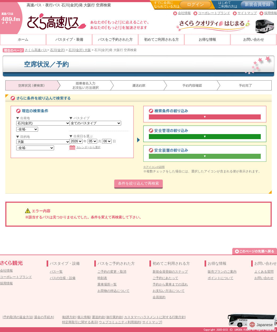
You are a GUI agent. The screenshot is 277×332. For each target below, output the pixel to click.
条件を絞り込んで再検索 (138, 183)
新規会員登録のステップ (170, 271)
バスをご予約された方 (115, 40)
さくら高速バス (36, 50)
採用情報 (270, 13)
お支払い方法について (169, 291)
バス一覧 (56, 271)
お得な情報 (207, 40)
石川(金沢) (57, 50)
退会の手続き (43, 317)
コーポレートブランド (214, 13)
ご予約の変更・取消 (111, 271)
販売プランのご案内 (222, 271)
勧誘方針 (69, 317)
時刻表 (102, 278)
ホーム (23, 40)
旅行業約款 (114, 317)
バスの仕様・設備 (62, 278)
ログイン (195, 4)
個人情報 (83, 317)
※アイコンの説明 (154, 166)
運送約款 (98, 317)
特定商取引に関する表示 (79, 322)
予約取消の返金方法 (17, 317)
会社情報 (184, 13)
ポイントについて (220, 278)
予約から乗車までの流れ (170, 284)
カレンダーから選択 (85, 147)
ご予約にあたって (165, 278)
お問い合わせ (253, 40)
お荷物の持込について (113, 291)
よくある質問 (264, 271)
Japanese (261, 324)
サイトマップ (247, 13)
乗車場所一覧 (107, 284)
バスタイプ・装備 (69, 40)
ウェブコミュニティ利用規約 (119, 322)
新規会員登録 (257, 4)
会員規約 (159, 297)
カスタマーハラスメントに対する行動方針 (154, 317)
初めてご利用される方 (161, 40)
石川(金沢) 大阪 (79, 50)
